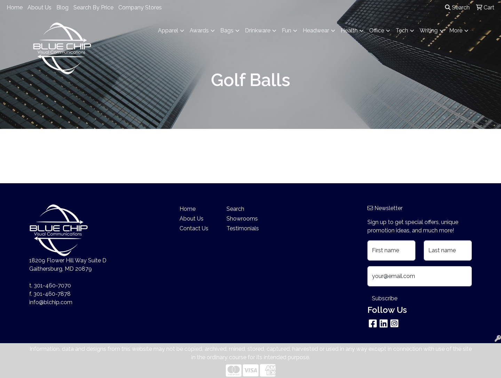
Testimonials (242, 228)
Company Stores (140, 7)
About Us (39, 7)
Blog (62, 7)
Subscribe (384, 298)
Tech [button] (402, 30)
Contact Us (194, 228)
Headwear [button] (316, 30)
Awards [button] (199, 30)
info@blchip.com (50, 302)
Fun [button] (286, 30)
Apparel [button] (168, 30)
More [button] (455, 30)
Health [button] (349, 30)
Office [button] (376, 30)
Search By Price (93, 7)
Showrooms (242, 218)
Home (15, 7)
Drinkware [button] (257, 30)
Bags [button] (226, 30)
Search (457, 7)
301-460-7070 (52, 285)
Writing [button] (429, 30)
